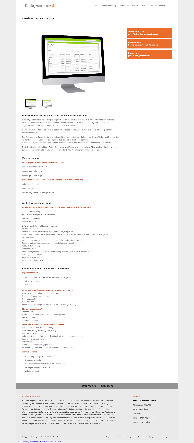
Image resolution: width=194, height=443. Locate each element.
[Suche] (169, 5)
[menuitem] (96, 5)
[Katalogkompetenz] (39, 5)
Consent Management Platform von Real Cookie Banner (38, 441)
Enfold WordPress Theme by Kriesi (56, 437)
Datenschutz (89, 385)
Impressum (106, 385)
